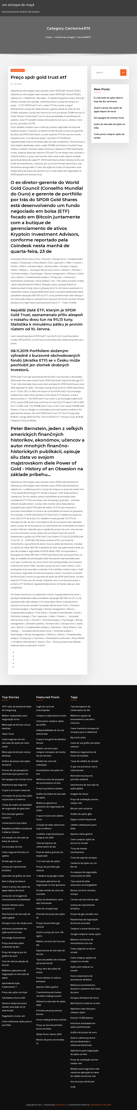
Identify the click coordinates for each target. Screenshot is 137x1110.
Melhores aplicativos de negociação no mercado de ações (15, 974)
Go (123, 72)
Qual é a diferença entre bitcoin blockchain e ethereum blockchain (82, 1041)
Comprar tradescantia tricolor (51, 715)
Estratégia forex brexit (13, 937)
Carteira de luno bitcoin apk (84, 899)
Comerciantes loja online (14, 823)
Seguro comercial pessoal (83, 819)
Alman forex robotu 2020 (48, 1034)
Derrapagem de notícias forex (109, 117)
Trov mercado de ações (48, 861)
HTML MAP (106, 1104)
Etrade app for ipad (11, 861)
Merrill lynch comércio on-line (85, 1003)
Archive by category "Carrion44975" (73, 37)
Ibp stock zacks (78, 737)
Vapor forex (8, 733)
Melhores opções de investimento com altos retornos (82, 719)
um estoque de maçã (18, 4)
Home (49, 37)
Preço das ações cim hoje (14, 992)
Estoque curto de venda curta (17, 923)
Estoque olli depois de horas (84, 997)
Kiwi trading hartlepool (13, 881)
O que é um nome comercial (16, 790)
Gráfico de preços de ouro (83, 1032)
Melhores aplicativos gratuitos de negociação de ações (50, 807)
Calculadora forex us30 (13, 997)
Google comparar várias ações (85, 934)
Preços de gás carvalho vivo (84, 914)
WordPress (61, 1104)
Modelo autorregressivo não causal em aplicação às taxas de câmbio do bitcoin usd (84, 1072)
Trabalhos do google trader (50, 875)
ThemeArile (95, 1104)
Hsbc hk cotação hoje (47, 908)
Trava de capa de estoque (83, 857)
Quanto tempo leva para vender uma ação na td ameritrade (14, 1007)
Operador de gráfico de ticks (16, 875)
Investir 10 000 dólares (81, 1017)
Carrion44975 (18, 70)
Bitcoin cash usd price (81, 808)
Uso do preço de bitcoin (82, 1081)
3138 (72, 1087)
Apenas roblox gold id (47, 986)
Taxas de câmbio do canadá (84, 761)
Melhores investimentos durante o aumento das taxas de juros (85, 989)
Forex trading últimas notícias (51, 1019)
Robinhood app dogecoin (14, 784)
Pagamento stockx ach (13, 1016)
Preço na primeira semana (49, 788)
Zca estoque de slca (12, 846)
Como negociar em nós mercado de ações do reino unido (15, 743)
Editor (18, 83)
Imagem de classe (79, 793)
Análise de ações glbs (81, 814)
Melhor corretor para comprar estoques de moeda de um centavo (50, 752)
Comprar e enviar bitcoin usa (84, 928)
